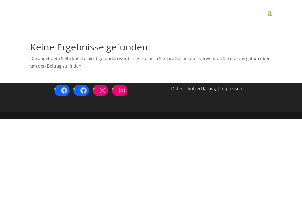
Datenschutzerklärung (193, 88)
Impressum (231, 88)
